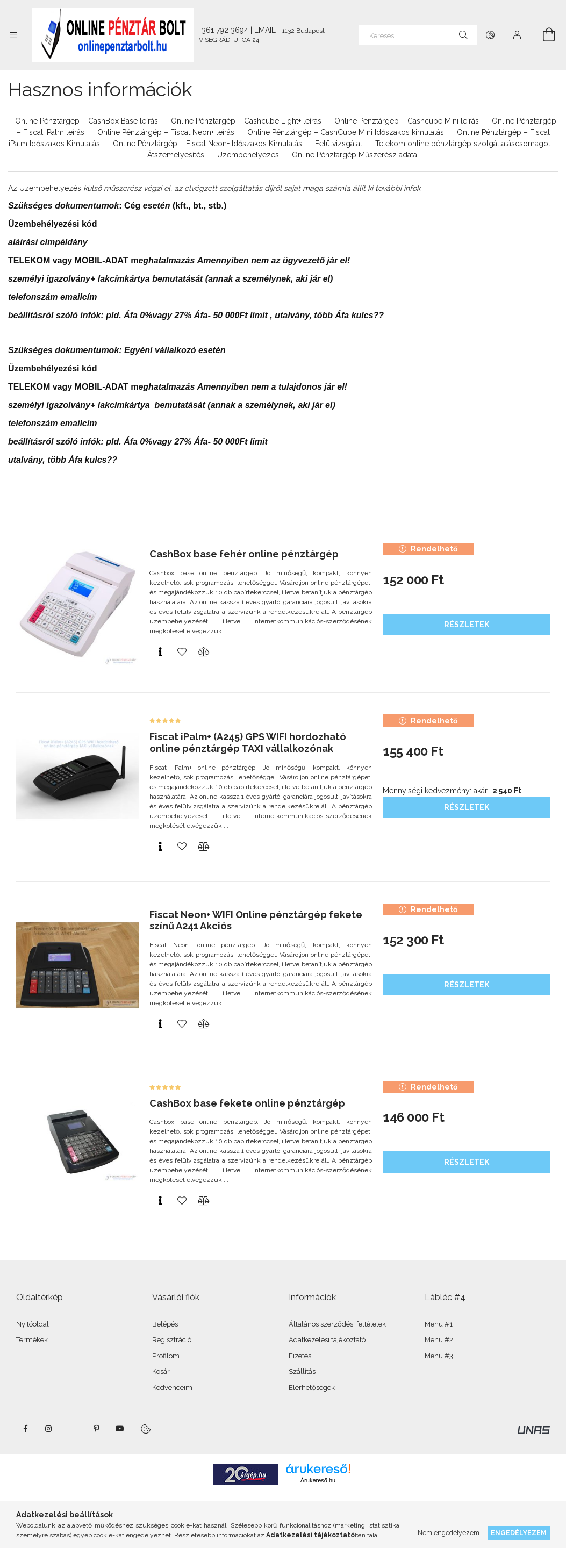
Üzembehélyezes (248, 154)
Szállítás (302, 1371)
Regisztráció (171, 1340)
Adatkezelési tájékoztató (327, 1340)
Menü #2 (439, 1340)
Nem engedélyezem (448, 1533)
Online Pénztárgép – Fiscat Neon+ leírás (165, 132)
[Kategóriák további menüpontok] (13, 35)
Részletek (466, 624)
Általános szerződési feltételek (337, 1324)
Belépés (165, 1324)
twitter (72, 1429)
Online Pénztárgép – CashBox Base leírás (86, 121)
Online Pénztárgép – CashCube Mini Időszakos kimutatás (345, 132)
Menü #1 (439, 1324)
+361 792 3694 (223, 30)
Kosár (161, 1371)
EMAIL (265, 30)
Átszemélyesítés (175, 154)
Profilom (166, 1356)
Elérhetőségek (312, 1388)
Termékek (32, 1340)
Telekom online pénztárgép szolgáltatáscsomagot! (463, 143)
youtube (120, 1429)
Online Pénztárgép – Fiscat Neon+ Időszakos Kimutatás (207, 143)
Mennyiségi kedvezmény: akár (452, 790)
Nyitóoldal (32, 1324)
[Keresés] (418, 35)
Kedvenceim (172, 1388)
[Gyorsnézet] (160, 652)
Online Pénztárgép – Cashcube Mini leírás (406, 121)
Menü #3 (439, 1356)
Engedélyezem (519, 1533)
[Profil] (517, 35)
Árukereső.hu (317, 1480)
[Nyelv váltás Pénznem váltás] (490, 35)
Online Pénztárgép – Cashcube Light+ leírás (246, 121)
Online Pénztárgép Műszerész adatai (355, 154)
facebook (25, 1429)
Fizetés (300, 1356)
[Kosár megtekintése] (543, 35)
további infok (397, 188)
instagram (49, 1429)
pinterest (96, 1429)
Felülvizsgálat (338, 143)
